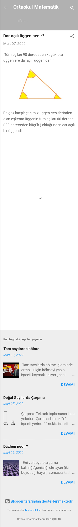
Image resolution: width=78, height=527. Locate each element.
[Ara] (72, 8)
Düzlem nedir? (15, 446)
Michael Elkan (33, 510)
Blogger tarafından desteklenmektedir (39, 501)
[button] (72, 37)
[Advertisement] (39, 284)
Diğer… (22, 21)
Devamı (68, 384)
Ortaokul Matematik (36, 7)
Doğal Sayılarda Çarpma (24, 397)
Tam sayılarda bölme (21, 349)
